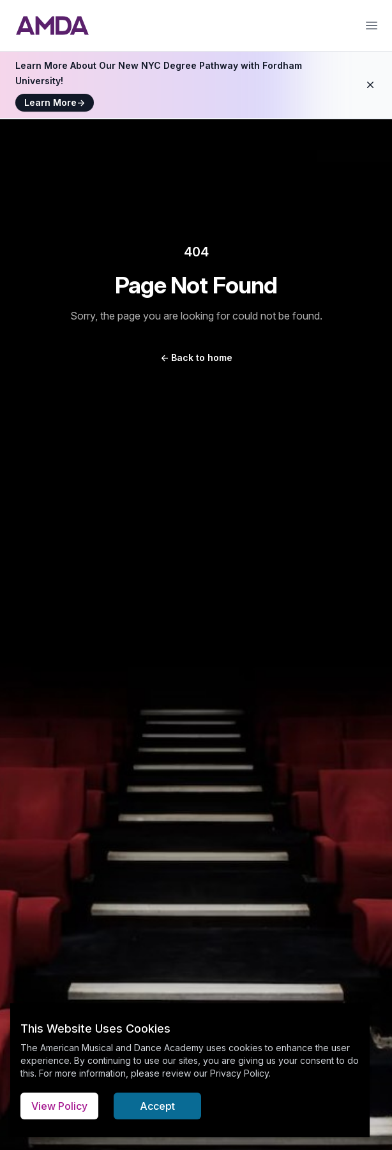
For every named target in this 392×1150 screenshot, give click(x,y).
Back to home (196, 357)
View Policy (59, 1106)
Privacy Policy (239, 1073)
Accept (157, 1106)
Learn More (54, 102)
